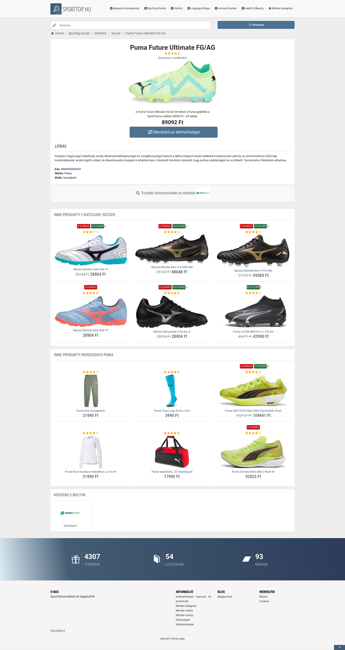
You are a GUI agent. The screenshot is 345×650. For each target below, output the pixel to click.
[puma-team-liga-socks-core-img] (172, 390)
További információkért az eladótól (172, 193)
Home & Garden (225, 8)
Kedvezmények (185, 624)
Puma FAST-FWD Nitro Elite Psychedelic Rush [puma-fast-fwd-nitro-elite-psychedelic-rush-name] (253, 410)
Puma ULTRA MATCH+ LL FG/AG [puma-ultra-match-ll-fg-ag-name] (253, 331)
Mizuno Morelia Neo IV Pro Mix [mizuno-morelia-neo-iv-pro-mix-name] (253, 270)
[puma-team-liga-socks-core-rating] (172, 372)
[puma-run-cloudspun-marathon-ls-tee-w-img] (90, 452)
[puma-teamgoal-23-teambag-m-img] (172, 452)
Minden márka (184, 610)
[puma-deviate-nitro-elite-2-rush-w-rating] (253, 433)
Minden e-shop (184, 615)
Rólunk (263, 596)
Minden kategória (280, 8)
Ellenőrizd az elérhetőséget (173, 132)
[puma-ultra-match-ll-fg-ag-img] (253, 311)
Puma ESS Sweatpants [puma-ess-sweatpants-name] (90, 410)
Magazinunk (225, 596)
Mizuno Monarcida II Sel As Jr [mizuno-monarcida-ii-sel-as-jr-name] (171, 331)
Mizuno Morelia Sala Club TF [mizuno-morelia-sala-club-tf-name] (90, 330)
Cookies (264, 601)
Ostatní (176, 8)
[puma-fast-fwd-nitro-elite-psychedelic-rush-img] (253, 390)
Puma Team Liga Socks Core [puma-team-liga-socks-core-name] (172, 410)
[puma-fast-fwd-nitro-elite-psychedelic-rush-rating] (253, 372)
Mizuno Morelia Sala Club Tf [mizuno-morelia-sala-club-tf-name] (90, 269)
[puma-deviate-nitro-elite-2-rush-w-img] (253, 452)
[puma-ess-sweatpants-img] (90, 390)
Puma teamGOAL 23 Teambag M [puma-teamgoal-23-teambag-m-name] (172, 471)
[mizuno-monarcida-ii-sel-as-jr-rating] (172, 293)
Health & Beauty (252, 8)
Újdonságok (183, 619)
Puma (68, 173)
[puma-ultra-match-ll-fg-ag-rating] (253, 293)
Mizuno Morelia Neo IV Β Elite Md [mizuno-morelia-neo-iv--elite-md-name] (172, 267)
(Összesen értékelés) (172, 57)
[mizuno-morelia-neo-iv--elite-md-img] (172, 249)
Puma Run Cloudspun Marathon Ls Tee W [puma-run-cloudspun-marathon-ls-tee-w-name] (90, 471)
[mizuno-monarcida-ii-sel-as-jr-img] (172, 311)
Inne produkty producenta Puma (83, 354)
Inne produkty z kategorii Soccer (84, 214)
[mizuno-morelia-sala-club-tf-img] (90, 250)
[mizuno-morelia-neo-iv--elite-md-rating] (172, 232)
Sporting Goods (155, 8)
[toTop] (339, 647)
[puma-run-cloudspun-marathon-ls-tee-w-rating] (90, 433)
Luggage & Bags (198, 8)
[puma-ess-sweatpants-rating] (90, 372)
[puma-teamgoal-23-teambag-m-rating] (172, 433)
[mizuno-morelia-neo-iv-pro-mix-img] (253, 250)
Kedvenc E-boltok (70, 495)
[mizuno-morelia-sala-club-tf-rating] (90, 232)
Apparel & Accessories (124, 8)
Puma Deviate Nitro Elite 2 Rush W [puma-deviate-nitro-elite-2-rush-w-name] (253, 471)
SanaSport (69, 177)
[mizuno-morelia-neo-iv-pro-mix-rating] (253, 232)
